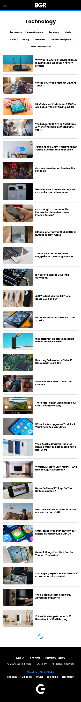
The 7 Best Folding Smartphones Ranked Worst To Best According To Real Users (55, 447)
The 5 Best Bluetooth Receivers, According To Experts (53, 596)
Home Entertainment (41, 47)
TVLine (39, 677)
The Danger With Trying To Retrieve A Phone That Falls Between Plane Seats (55, 127)
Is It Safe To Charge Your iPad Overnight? (52, 276)
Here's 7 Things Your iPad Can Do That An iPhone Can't (54, 554)
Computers (54, 32)
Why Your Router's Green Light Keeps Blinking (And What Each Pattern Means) (56, 63)
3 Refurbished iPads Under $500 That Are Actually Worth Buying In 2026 (56, 106)
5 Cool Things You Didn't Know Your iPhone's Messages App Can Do (55, 532)
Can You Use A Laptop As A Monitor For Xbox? (55, 170)
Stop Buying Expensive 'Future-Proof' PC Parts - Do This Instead (56, 575)
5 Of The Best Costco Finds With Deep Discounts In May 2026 (56, 511)
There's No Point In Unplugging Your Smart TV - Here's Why (55, 404)
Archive (35, 658)
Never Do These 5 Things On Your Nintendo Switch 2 (54, 490)
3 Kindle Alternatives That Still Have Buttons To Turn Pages (55, 233)
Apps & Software (35, 32)
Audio (13, 39)
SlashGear (68, 677)
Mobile (68, 32)
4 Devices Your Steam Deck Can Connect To (53, 383)
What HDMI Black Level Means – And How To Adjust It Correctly (56, 468)
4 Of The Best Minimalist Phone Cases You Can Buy (53, 297)
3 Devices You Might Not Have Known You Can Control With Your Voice (56, 148)
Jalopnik (27, 677)
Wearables (40, 39)
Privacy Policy (55, 658)
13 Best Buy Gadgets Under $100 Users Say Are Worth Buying (53, 618)
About (20, 658)
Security (25, 39)
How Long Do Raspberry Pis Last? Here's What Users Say (53, 362)
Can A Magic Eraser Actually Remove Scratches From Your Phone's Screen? (52, 212)
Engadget (12, 677)
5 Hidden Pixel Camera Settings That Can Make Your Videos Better (56, 191)
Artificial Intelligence (61, 39)
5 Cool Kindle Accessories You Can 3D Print (55, 319)
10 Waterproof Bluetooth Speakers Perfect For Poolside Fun (54, 340)
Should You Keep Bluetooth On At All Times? (56, 84)
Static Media (24, 664)
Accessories (16, 32)
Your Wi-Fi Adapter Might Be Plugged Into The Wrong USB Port (54, 255)
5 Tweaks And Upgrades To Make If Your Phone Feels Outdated (55, 426)
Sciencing (52, 677)
